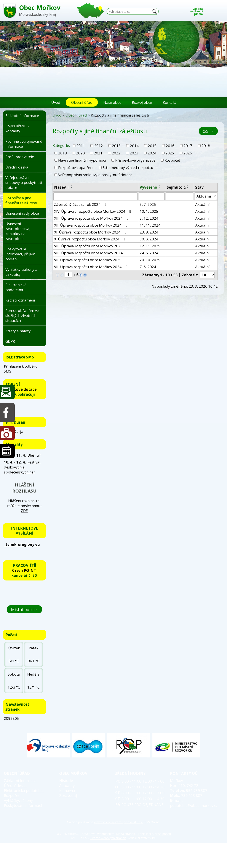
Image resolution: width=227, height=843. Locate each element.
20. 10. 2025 (150, 259)
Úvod (55, 102)
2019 (62, 153)
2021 (98, 153)
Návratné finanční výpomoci (82, 160)
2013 (116, 145)
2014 (134, 145)
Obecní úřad (82, 102)
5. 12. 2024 (149, 218)
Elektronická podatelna (16, 287)
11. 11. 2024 (150, 225)
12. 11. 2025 (150, 245)
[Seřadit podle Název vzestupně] (71, 185)
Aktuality (67, 785)
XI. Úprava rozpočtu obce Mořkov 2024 (91, 232)
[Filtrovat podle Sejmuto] (179, 196)
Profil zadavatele (19, 156)
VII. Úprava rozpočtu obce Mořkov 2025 (91, 259)
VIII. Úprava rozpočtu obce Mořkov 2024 (92, 252)
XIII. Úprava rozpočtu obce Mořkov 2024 (92, 218)
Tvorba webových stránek (108, 838)
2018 (205, 145)
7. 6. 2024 (148, 266)
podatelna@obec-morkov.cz (194, 805)
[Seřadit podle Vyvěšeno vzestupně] (159, 185)
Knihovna (67, 790)
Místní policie (24, 609)
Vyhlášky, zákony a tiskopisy (21, 272)
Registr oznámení (20, 300)
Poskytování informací (23, 805)
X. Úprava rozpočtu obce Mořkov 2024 (90, 239)
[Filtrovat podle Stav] (206, 196)
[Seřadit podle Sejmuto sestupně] (188, 187)
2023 (134, 153)
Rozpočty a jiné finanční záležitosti (21, 200)
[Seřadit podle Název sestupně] (71, 187)
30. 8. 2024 (149, 239)
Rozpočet (172, 160)
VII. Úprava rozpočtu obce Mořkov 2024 (91, 266)
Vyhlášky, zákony (18, 800)
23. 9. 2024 (149, 232)
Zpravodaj (68, 795)
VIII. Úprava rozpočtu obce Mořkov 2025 (92, 245)
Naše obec (112, 102)
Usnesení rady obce (22, 213)
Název (61, 187)
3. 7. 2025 (148, 204)
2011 (80, 145)
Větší (221, 10)
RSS (208, 131)
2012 (98, 145)
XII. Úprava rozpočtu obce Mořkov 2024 (91, 225)
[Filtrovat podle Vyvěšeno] (151, 196)
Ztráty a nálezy (18, 330)
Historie (66, 780)
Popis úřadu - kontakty (17, 128)
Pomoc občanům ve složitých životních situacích (22, 315)
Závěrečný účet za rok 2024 (81, 204)
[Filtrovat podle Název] (95, 196)
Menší (208, 10)
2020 (80, 153)
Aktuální (202, 204)
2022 (116, 153)
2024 (152, 153)
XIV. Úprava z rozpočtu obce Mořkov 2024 (93, 211)
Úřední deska (16, 167)
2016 (170, 145)
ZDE (24, 510)
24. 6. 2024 (149, 252)
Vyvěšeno (148, 187)
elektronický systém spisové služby (118, 822)
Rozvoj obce (142, 102)
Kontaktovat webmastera (97, 834)
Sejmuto (176, 187)
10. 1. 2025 (149, 211)
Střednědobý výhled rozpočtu (128, 167)
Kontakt (169, 102)
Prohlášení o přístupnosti (154, 834)
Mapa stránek (125, 834)
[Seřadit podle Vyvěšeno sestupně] (159, 187)
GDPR (10, 341)
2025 (169, 153)
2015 (152, 145)
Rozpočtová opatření (75, 167)
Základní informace (22, 115)
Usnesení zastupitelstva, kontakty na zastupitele (17, 231)
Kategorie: (61, 145)
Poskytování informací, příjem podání (20, 253)
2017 (188, 145)
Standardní (215, 10)
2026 (187, 153)
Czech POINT (24, 570)
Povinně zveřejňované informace (23, 144)
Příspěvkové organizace (135, 160)
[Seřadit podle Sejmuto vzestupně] (188, 185)
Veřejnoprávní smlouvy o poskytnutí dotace (95, 174)
